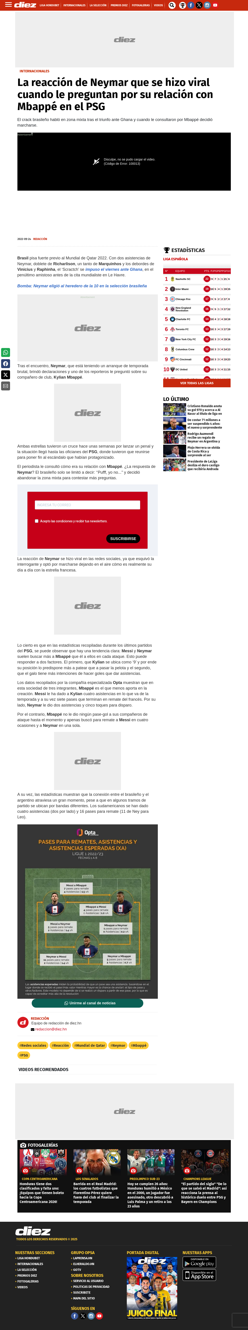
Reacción (61, 1045)
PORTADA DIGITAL (143, 1252)
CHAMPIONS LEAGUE (197, 1179)
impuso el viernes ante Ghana (113, 269)
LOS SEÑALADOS (87, 1179)
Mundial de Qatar (90, 1045)
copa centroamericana (39, 1179)
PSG (24, 1055)
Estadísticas (188, 250)
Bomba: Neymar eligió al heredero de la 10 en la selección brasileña (82, 286)
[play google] (208, 1262)
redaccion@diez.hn (49, 1029)
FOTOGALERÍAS (43, 1145)
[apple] (208, 1275)
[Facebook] (74, 1316)
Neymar (119, 1045)
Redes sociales (33, 1045)
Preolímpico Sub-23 (145, 1179)
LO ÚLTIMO (176, 399)
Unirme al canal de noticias (93, 1003)
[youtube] (99, 1316)
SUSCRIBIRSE (123, 539)
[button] (5, 352)
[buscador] (172, 5)
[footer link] (124, 1242)
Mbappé (139, 1045)
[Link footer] (33, 1231)
